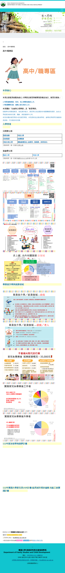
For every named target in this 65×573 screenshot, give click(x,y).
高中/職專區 (11, 46)
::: (3, 42)
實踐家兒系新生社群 (17, 532)
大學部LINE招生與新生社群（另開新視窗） (25, 560)
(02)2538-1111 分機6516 (35, 555)
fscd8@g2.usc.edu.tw (19, 537)
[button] (2, 24)
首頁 (4, 46)
